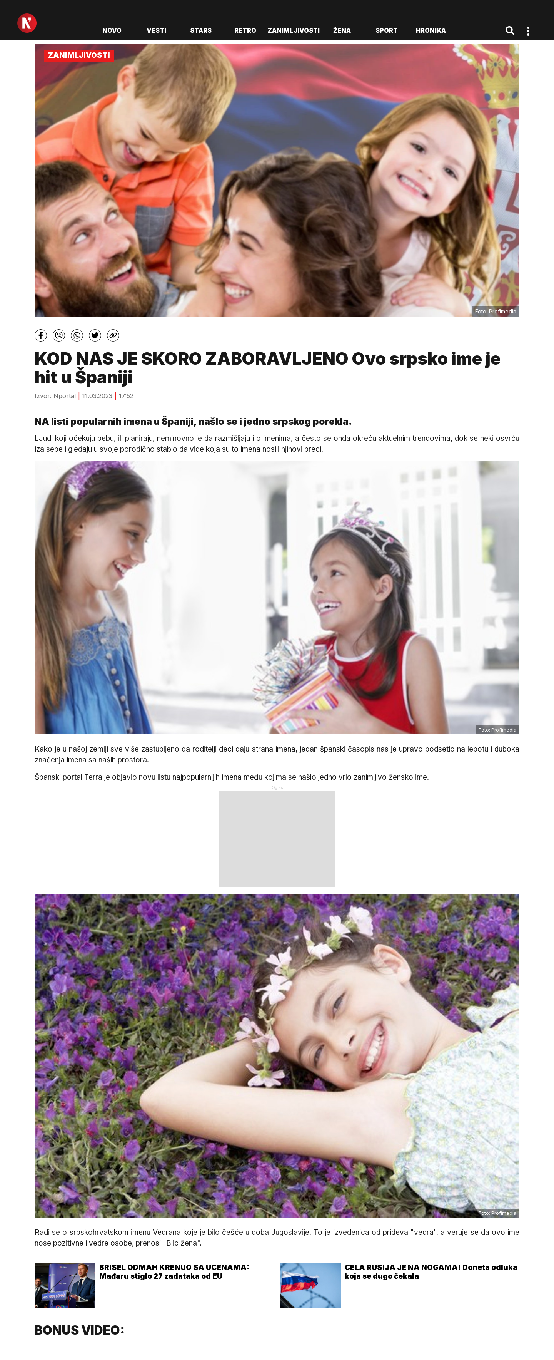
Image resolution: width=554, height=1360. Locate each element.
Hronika (431, 30)
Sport (386, 30)
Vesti (156, 30)
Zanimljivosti (293, 30)
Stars (201, 30)
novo (112, 30)
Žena (342, 30)
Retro (245, 30)
